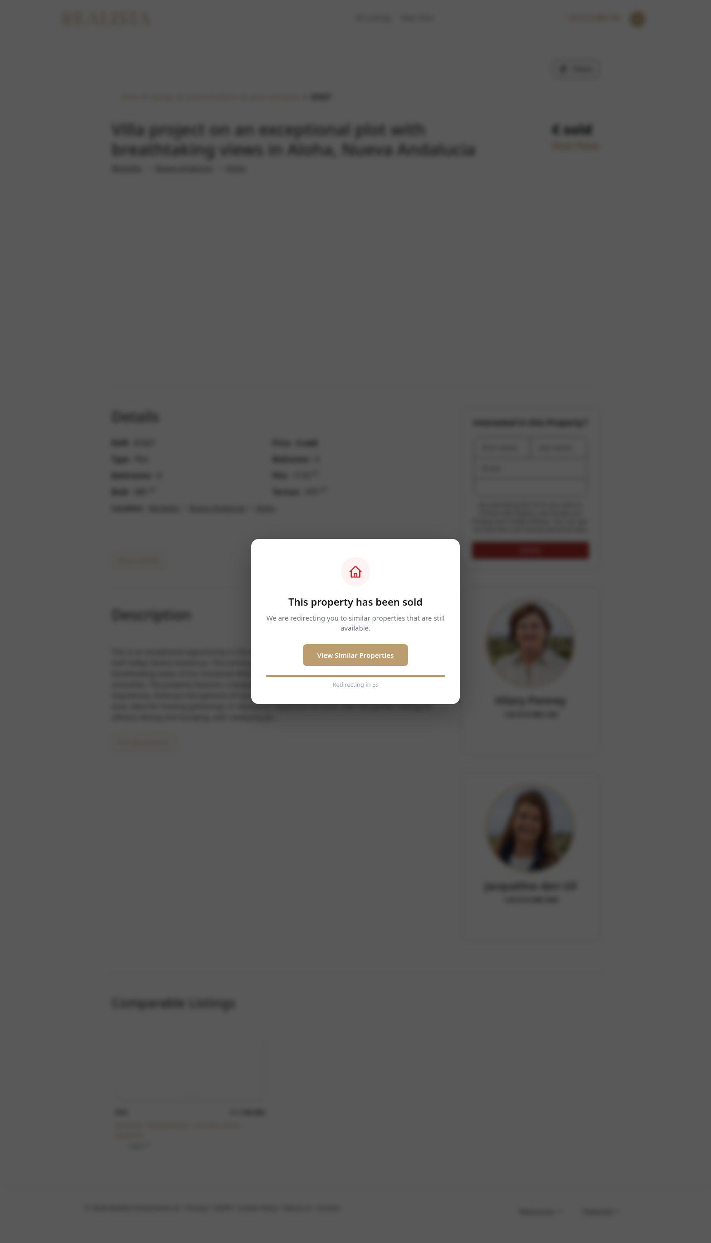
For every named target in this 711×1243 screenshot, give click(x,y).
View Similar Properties (355, 655)
